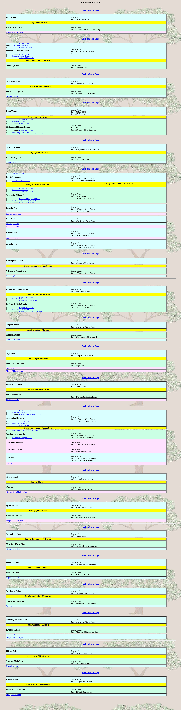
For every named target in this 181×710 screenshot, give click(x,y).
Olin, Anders (11, 647)
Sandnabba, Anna (26, 48)
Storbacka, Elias (26, 193)
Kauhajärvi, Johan (27, 304)
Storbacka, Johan (20, 195)
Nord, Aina (10, 475)
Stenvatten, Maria (12, 409)
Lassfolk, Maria (12, 245)
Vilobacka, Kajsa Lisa (22, 450)
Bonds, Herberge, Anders (29, 205)
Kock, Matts (24, 432)
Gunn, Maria (24, 436)
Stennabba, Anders (20, 46)
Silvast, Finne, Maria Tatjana (16, 504)
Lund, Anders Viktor (13, 706)
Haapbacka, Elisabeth (21, 318)
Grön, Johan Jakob (13, 349)
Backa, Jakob (24, 56)
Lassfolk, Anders (12, 231)
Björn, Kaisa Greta (27, 209)
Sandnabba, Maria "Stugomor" (31, 138)
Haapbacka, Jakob (26, 134)
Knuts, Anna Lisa (26, 60)
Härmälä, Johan (12, 678)
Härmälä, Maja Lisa (27, 126)
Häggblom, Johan (12, 589)
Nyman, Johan (11, 166)
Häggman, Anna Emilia (15, 32)
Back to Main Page (90, 10)
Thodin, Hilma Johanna (15, 380)
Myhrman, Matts (12, 98)
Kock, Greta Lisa (20, 434)
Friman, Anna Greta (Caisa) (24, 207)
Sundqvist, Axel (12, 618)
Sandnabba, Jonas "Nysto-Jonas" (26, 442)
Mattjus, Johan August (14, 649)
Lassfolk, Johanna (13, 233)
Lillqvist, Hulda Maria (14, 532)
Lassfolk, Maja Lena (21, 186)
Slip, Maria (10, 377)
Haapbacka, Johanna (21, 136)
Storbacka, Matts (26, 122)
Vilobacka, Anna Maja (28, 308)
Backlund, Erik (11, 283)
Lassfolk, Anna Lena (13, 221)
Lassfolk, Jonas (19, 178)
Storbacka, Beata (26, 197)
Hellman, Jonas (25, 44)
